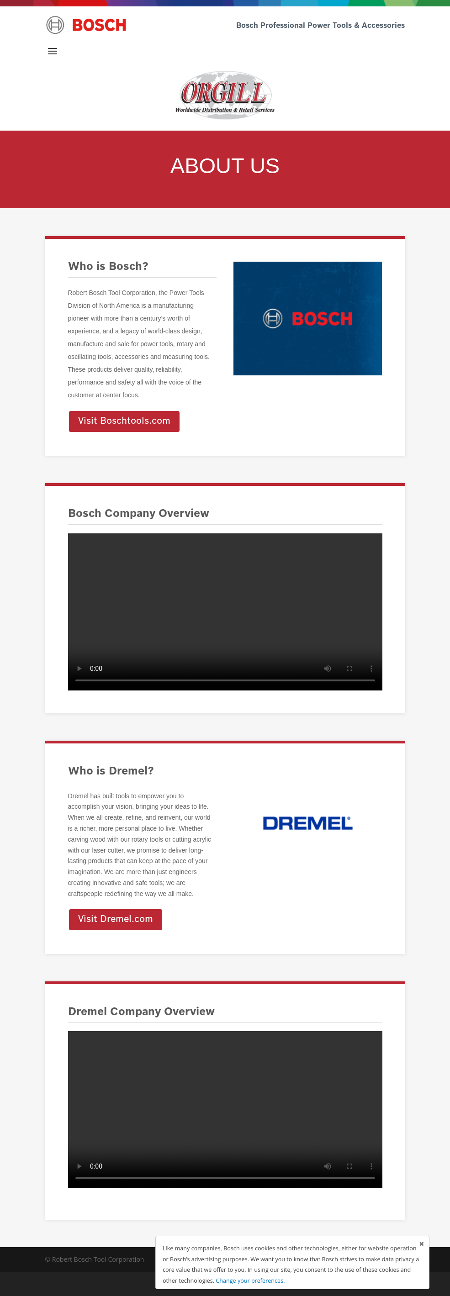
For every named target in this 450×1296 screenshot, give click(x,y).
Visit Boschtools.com (124, 421)
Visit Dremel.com (115, 919)
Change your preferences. (250, 1281)
